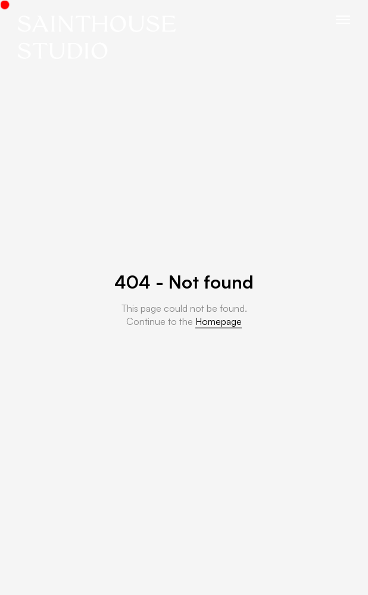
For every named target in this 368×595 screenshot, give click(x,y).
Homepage (218, 321)
